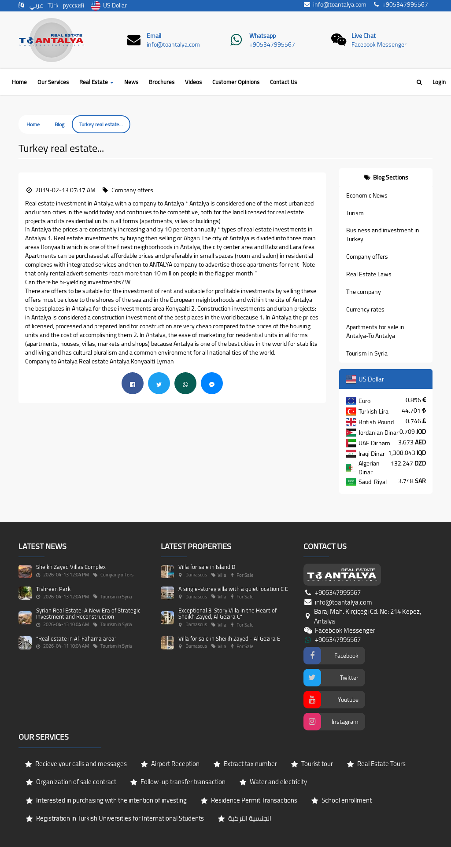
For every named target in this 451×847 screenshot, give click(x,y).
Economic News (367, 195)
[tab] (386, 177)
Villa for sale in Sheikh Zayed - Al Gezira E (229, 638)
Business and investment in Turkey (382, 234)
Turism (355, 213)
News (131, 82)
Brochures (161, 82)
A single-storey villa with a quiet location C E (233, 588)
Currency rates (365, 309)
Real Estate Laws (369, 274)
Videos (193, 82)
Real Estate (96, 82)
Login (439, 82)
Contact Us (283, 82)
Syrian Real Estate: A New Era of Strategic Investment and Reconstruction (88, 613)
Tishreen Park (53, 588)
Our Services (53, 82)
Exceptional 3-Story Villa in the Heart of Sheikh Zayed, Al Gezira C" (227, 613)
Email (154, 35)
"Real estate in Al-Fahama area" (76, 638)
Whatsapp (262, 35)
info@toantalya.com (173, 44)
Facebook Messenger (379, 44)
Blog (59, 124)
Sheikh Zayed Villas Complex (71, 566)
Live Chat (363, 35)
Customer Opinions (235, 82)
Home (19, 82)
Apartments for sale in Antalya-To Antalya (375, 331)
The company (363, 291)
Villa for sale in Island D (206, 566)
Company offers (367, 256)
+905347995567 (272, 44)
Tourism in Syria (367, 353)
